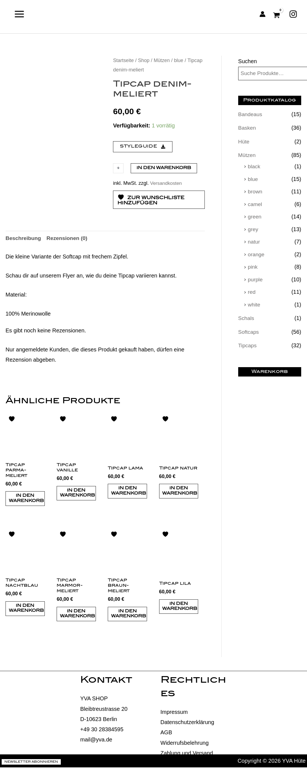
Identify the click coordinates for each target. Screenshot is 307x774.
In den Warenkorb (164, 168)
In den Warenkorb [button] (26, 518)
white (254, 303)
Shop (145, 60)
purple (255, 278)
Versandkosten (166, 183)
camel (255, 203)
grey (253, 228)
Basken (247, 128)
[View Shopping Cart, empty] (277, 14)
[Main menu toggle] (19, 14)
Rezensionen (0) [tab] (69, 258)
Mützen (163, 60)
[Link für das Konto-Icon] (262, 14)
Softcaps (249, 330)
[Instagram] (293, 14)
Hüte (244, 141)
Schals (246, 316)
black (254, 166)
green (255, 216)
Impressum (174, 733)
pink (253, 265)
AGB (166, 753)
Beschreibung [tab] (24, 258)
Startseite (124, 60)
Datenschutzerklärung (187, 743)
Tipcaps (247, 343)
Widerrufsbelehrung (185, 763)
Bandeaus (250, 114)
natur (254, 240)
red (252, 290)
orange (256, 253)
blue (180, 60)
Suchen (247, 61)
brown (255, 191)
